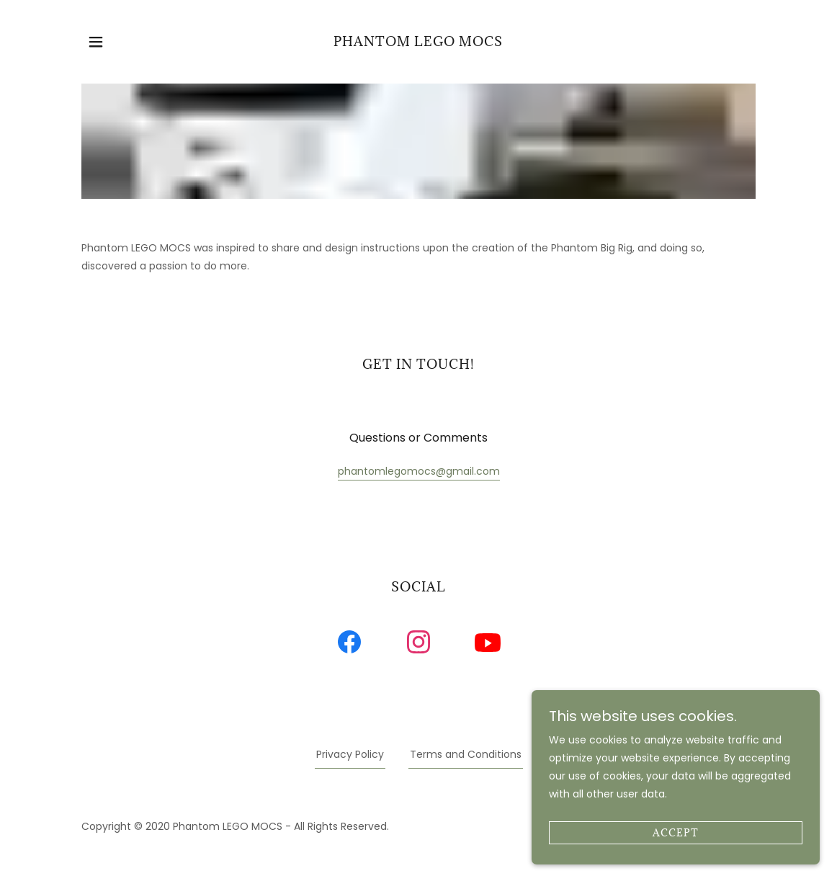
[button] (95, 41)
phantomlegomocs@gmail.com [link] (419, 471)
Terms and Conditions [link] (466, 754)
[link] (418, 41)
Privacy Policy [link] (350, 754)
